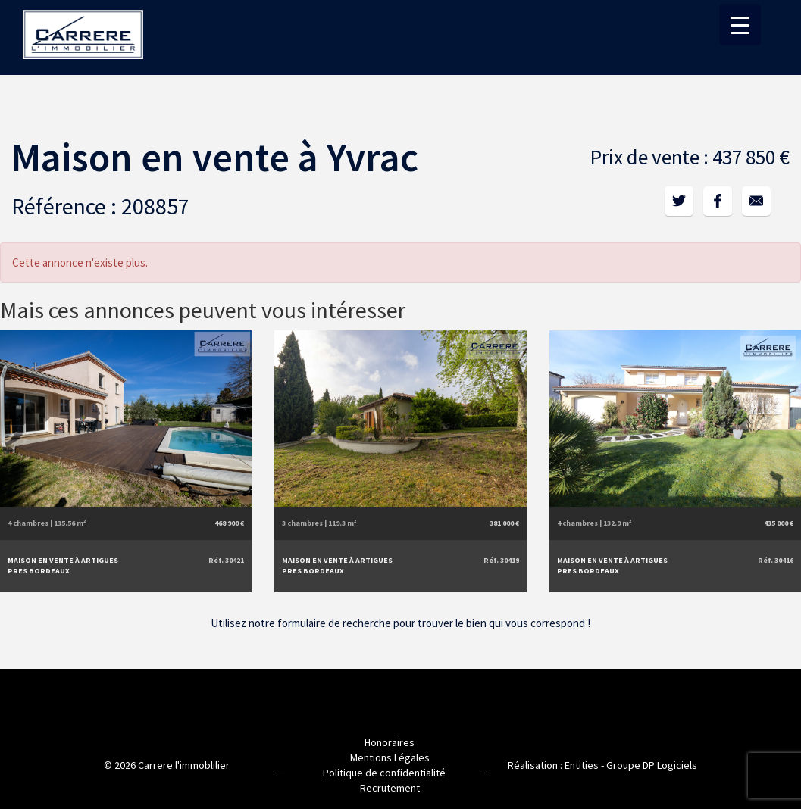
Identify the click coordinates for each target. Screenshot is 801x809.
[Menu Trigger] (740, 24)
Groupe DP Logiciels (651, 763)
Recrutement (390, 786)
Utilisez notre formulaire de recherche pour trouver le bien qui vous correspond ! (400, 621)
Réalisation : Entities (553, 763)
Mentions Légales (390, 756)
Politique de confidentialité (384, 771)
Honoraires (390, 741)
